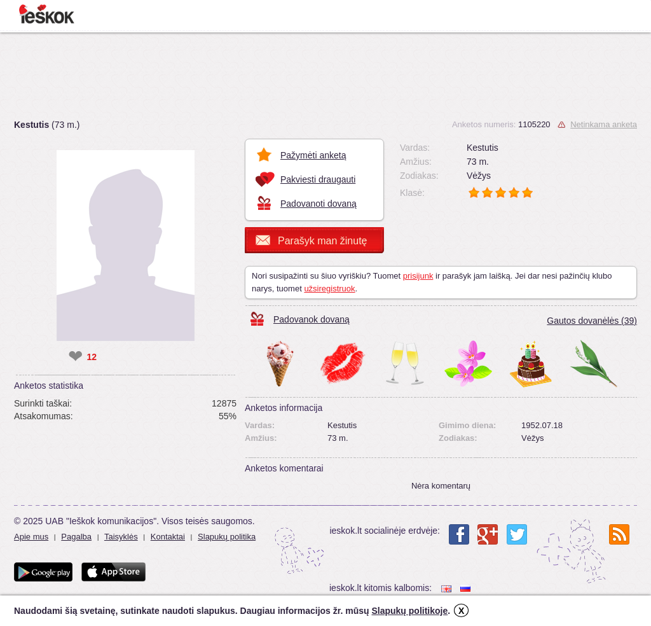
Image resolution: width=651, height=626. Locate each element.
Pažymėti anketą (313, 155)
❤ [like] (75, 357)
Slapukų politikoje (409, 611)
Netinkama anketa (603, 124)
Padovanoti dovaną (318, 203)
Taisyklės (121, 536)
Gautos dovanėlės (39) (592, 321)
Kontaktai (168, 536)
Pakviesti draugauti (317, 179)
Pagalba (76, 536)
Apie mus (31, 536)
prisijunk (418, 276)
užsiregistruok (329, 288)
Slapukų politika (227, 536)
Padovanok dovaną (311, 319)
